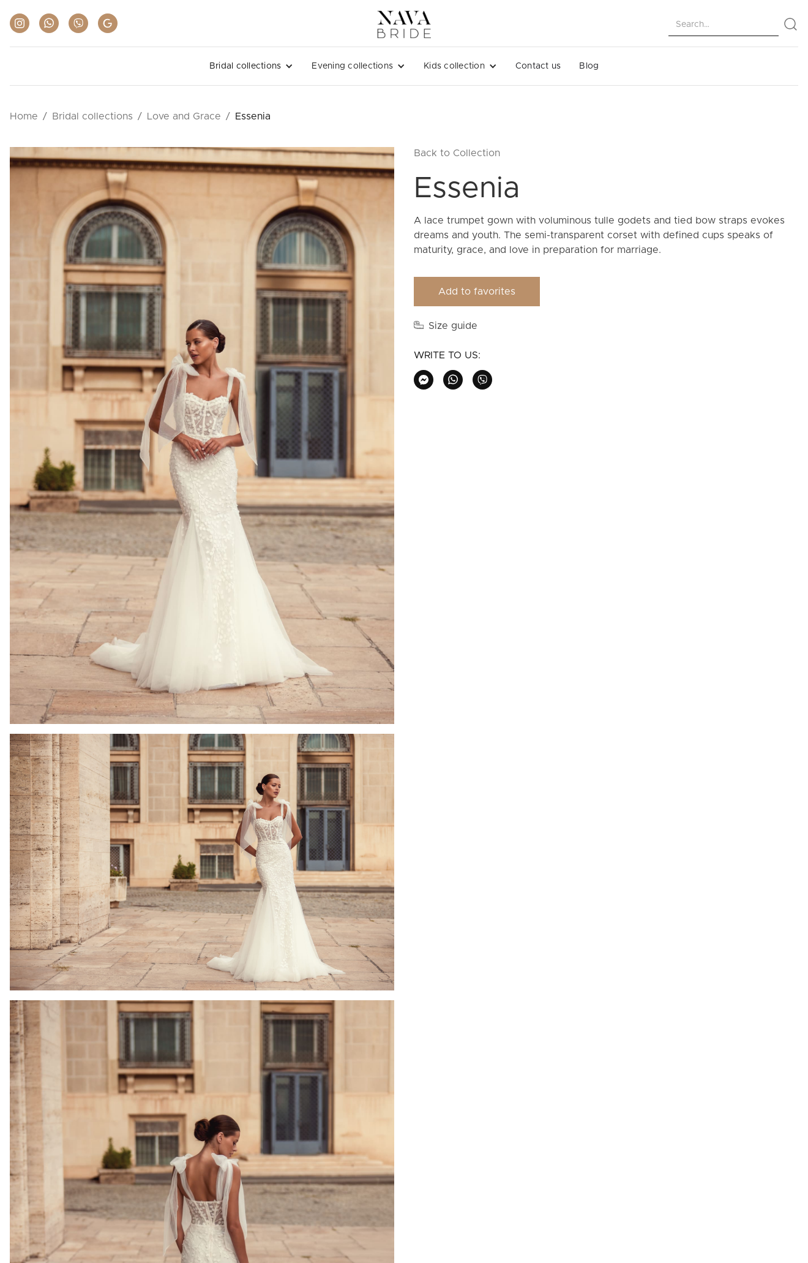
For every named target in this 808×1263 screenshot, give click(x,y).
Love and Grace (184, 116)
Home (24, 116)
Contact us (538, 66)
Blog (589, 66)
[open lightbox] (202, 440)
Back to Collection (457, 153)
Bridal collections (92, 116)
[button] (251, 66)
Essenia (253, 116)
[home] (404, 24)
